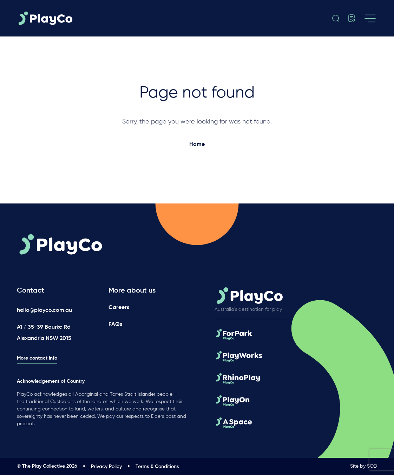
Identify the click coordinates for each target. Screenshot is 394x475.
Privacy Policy (106, 466)
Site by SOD (363, 466)
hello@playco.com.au (44, 310)
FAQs (115, 324)
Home (197, 144)
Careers (119, 307)
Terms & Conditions (157, 466)
